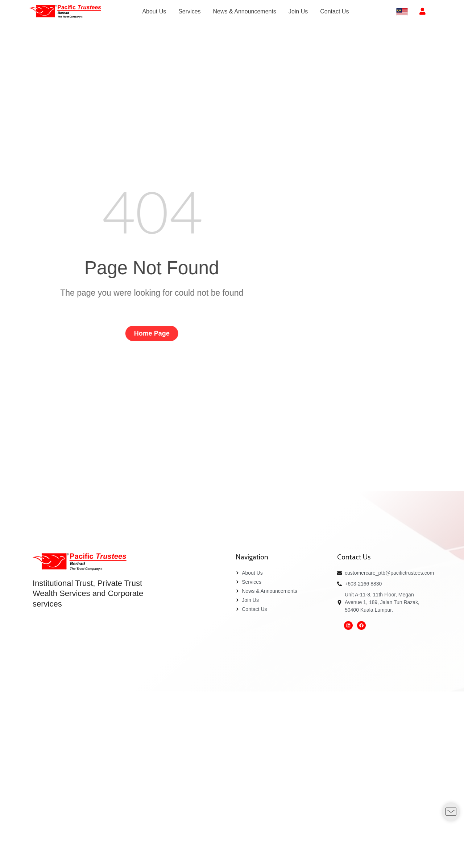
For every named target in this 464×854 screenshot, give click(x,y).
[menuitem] (154, 12)
